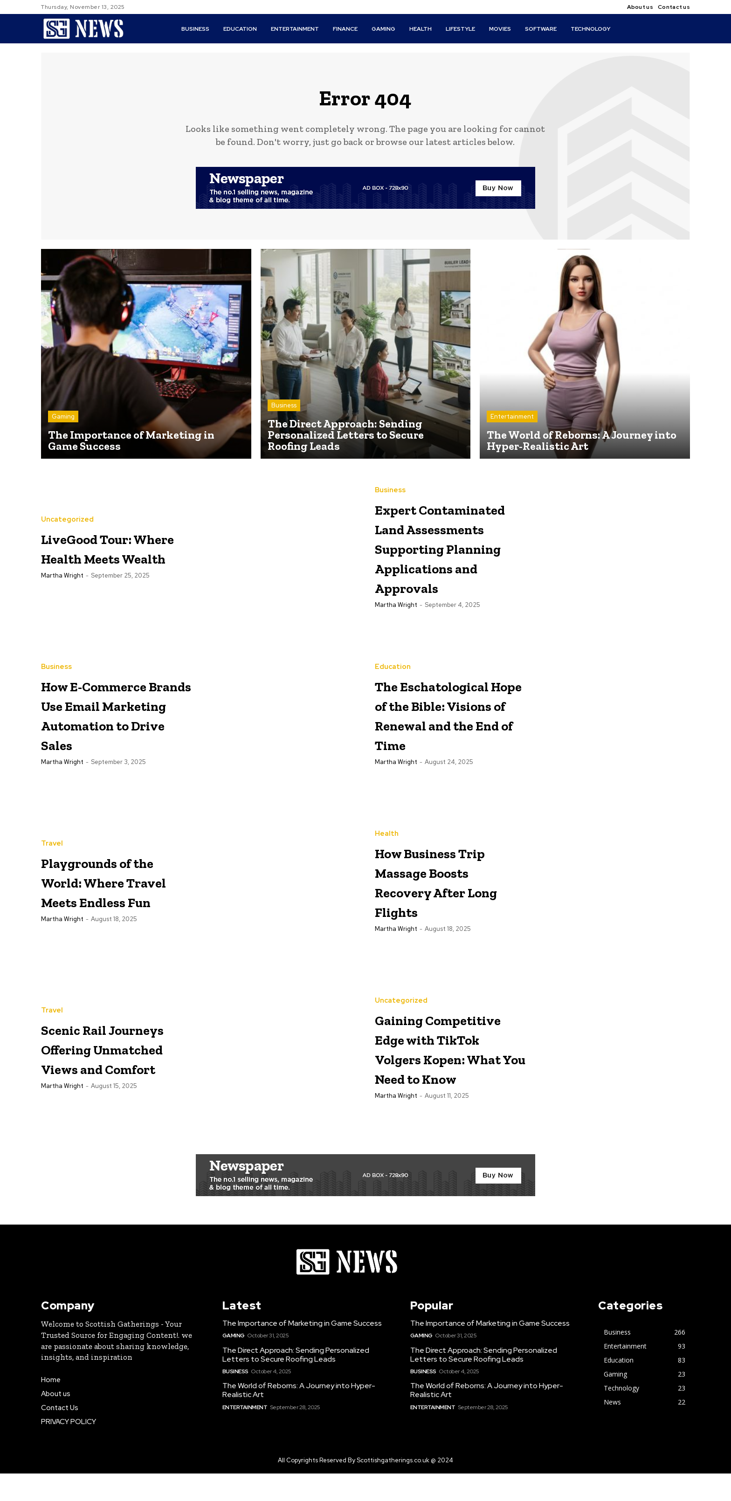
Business (284, 409)
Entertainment (512, 421)
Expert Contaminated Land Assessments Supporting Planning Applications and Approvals (449, 562)
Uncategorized (67, 514)
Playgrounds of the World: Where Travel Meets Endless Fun (106, 907)
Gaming (63, 421)
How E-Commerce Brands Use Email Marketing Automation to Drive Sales (114, 740)
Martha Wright (62, 590)
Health (387, 850)
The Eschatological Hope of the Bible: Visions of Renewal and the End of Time (446, 740)
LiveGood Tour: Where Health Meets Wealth (106, 551)
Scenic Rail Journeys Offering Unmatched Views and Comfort (92, 1074)
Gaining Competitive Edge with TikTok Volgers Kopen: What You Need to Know (441, 1074)
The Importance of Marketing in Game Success (302, 1351)
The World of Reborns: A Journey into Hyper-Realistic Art (298, 1418)
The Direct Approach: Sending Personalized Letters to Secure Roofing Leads (295, 1382)
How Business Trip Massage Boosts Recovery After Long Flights (446, 907)
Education (393, 673)
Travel (52, 850)
